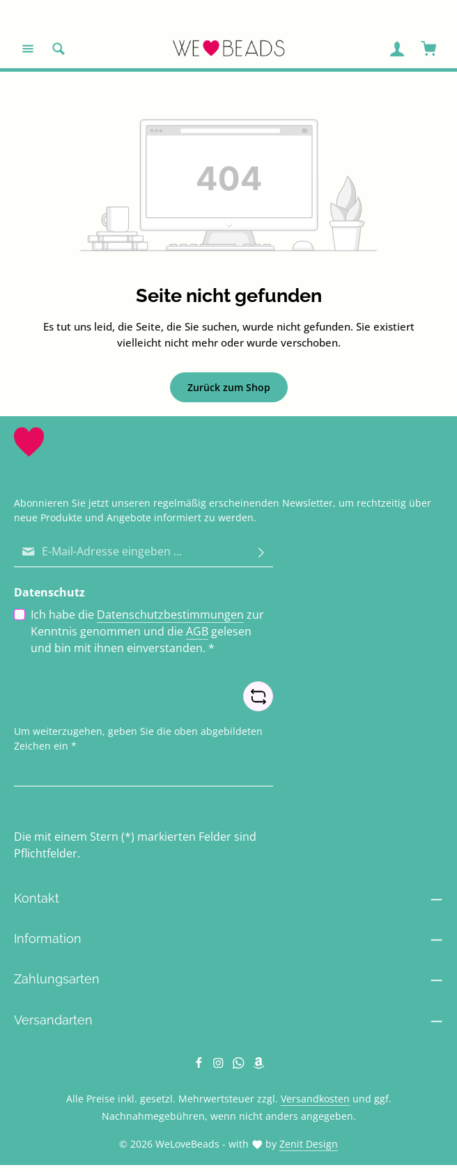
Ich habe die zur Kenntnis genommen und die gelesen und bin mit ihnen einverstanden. (147, 631)
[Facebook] (200, 1065)
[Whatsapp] (240, 1065)
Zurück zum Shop (228, 387)
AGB (197, 631)
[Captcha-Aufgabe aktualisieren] (258, 696)
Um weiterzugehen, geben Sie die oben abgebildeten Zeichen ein (138, 738)
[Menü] (28, 49)
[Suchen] (58, 49)
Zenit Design (308, 1143)
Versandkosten (315, 1098)
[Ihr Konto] (397, 49)
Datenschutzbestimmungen (170, 614)
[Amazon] (259, 1065)
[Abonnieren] (261, 551)
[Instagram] (219, 1065)
